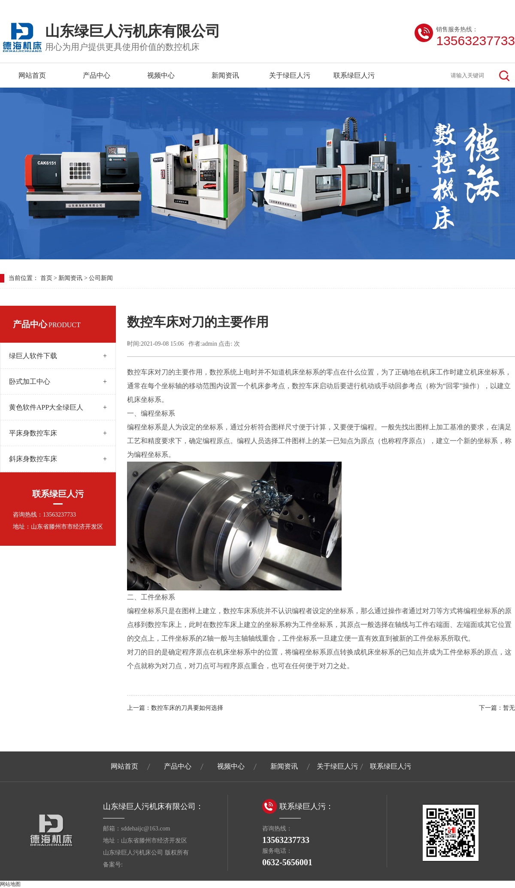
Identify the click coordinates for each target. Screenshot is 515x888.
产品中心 (96, 75)
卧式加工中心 (58, 381)
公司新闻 (101, 278)
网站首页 (32, 75)
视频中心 (161, 75)
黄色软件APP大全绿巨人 (58, 407)
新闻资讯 (225, 75)
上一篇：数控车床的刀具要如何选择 (175, 708)
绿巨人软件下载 (58, 355)
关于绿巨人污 (289, 75)
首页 (46, 278)
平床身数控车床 (58, 433)
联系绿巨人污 (354, 75)
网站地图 (10, 884)
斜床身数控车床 (58, 458)
